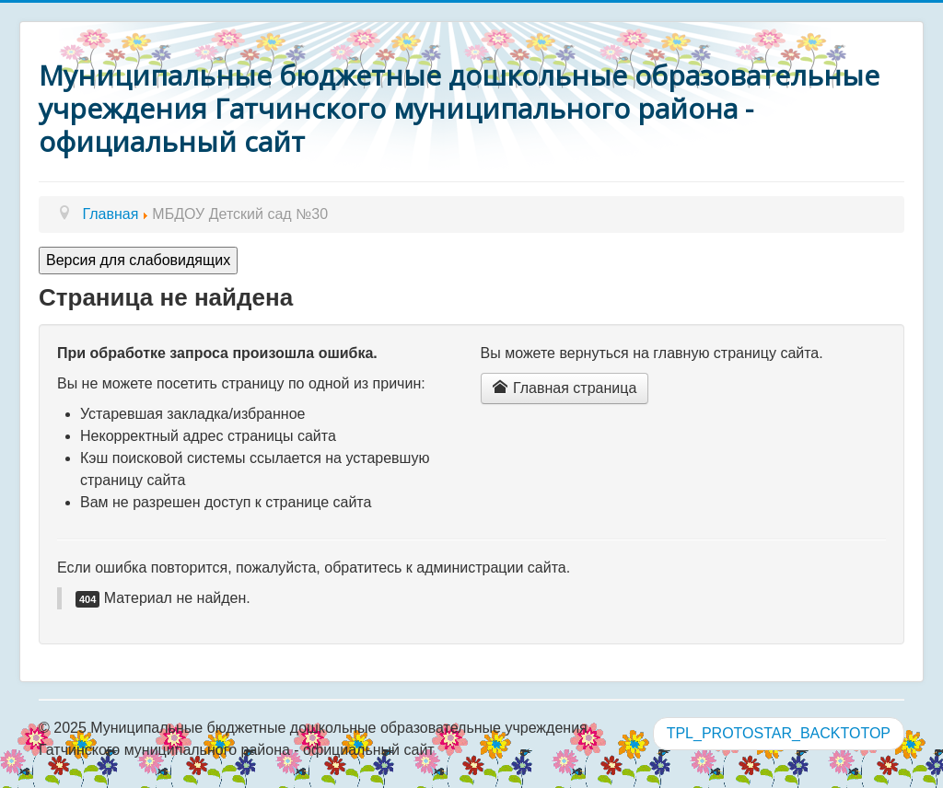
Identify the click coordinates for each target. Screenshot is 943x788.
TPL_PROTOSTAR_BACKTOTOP (779, 733)
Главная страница (565, 388)
